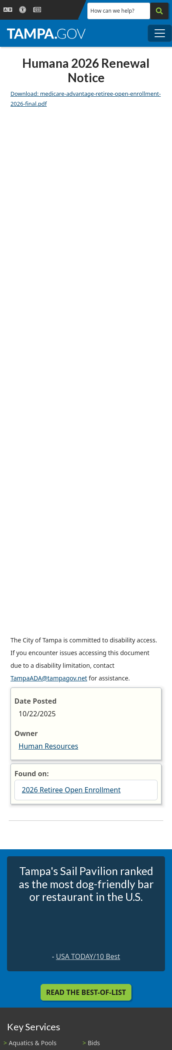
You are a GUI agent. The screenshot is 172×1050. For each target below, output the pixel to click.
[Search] (159, 11)
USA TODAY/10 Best (88, 956)
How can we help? (112, 10)
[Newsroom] (37, 10)
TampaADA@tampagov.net (48, 678)
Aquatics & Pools (32, 1043)
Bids (94, 1043)
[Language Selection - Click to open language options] (8, 10)
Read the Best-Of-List (86, 992)
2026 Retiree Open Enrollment (71, 790)
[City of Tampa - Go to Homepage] (46, 33)
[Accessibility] (23, 10)
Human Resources (49, 746)
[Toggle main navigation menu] (160, 33)
